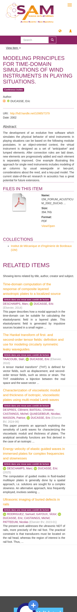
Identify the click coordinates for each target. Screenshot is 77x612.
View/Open (48, 226)
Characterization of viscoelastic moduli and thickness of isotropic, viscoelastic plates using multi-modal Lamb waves (31, 395)
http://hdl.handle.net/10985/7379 (30, 113)
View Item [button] (13, 47)
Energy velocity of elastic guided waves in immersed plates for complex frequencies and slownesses (34, 453)
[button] (60, 30)
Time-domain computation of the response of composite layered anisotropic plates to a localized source (32, 289)
